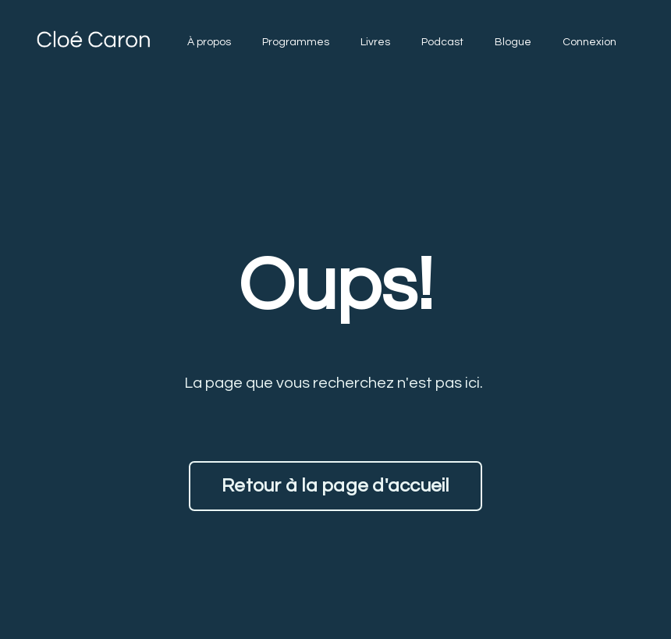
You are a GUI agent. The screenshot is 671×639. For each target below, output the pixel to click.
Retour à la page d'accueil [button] (335, 485)
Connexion (589, 42)
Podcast (442, 42)
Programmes (295, 42)
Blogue (513, 42)
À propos (209, 42)
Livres (375, 42)
